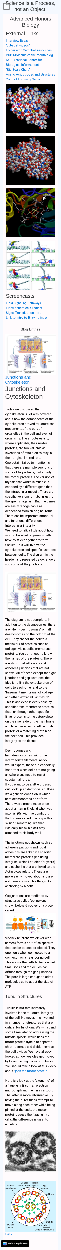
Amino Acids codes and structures (30, 74)
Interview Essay (17, 40)
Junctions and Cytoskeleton (18, 380)
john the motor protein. (31, 1071)
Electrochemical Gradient (24, 308)
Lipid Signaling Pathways (23, 303)
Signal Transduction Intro (23, 313)
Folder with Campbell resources (29, 50)
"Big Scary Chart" (18, 70)
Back (8, 1234)
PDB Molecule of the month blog (29, 55)
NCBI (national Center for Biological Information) (24, 62)
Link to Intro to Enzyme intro (26, 318)
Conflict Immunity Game (23, 79)
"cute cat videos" (18, 45)
